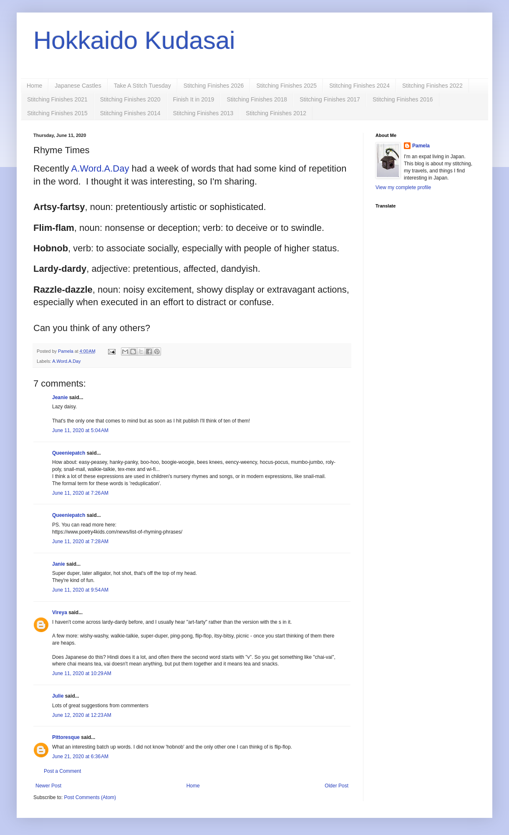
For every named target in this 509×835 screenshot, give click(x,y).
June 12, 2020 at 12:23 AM (81, 715)
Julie (57, 696)
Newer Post (48, 786)
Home (34, 85)
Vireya (59, 612)
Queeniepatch (68, 453)
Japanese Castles (78, 85)
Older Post (336, 786)
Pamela (421, 146)
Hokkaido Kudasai (134, 40)
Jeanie (60, 397)
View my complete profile (403, 187)
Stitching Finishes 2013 (203, 113)
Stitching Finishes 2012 (276, 113)
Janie (58, 564)
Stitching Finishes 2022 (432, 85)
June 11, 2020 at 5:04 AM (80, 430)
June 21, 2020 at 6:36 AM (80, 756)
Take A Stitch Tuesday (142, 85)
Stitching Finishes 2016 (403, 99)
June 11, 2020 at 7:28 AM (80, 541)
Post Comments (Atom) (90, 797)
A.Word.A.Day (100, 168)
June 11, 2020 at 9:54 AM (80, 590)
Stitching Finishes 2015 (57, 113)
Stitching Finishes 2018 (257, 99)
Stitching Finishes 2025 (286, 85)
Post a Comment (62, 771)
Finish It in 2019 (193, 99)
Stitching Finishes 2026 (214, 85)
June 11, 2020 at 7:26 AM (80, 493)
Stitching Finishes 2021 (57, 99)
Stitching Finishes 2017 (330, 99)
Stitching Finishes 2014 (130, 113)
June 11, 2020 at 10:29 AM (81, 673)
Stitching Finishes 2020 (130, 99)
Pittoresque (66, 737)
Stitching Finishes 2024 (359, 85)
